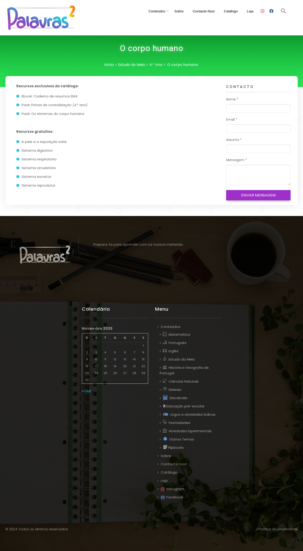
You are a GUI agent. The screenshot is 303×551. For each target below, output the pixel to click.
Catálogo (232, 11)
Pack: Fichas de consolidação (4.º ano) (55, 104)
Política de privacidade (278, 529)
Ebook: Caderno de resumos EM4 (50, 96)
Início (109, 64)
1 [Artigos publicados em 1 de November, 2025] (143, 345)
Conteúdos (152, 11)
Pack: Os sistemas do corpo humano (53, 113)
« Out (86, 391)
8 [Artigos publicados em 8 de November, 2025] (143, 352)
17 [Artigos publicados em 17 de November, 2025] (96, 366)
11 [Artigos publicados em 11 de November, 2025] (105, 359)
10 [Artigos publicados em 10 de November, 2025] (96, 359)
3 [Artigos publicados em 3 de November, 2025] (96, 352)
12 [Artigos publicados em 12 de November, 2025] (115, 359)
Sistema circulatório (39, 167)
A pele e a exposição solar (44, 141)
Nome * (258, 105)
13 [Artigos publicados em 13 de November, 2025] (125, 359)
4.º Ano (155, 64)
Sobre (175, 11)
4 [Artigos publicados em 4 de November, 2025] (105, 352)
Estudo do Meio (131, 64)
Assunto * (258, 145)
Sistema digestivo (37, 150)
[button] (283, 11)
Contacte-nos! (202, 11)
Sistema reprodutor (38, 185)
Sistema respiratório (39, 159)
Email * (258, 125)
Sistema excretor (36, 176)
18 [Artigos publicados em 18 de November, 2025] (105, 366)
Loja (253, 11)
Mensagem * (258, 171)
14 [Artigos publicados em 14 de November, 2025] (134, 359)
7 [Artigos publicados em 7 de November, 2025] (134, 352)
